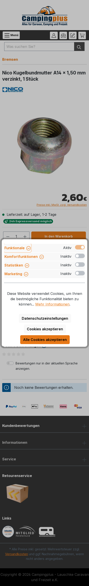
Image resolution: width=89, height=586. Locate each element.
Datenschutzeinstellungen (45, 318)
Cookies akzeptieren (45, 329)
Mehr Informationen (52, 304)
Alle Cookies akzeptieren (45, 339)
